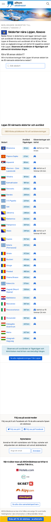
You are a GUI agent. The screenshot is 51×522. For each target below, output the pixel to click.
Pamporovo (11, 225)
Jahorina (10, 213)
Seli (7, 207)
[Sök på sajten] (48, 4)
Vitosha (9, 177)
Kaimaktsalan (12, 183)
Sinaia (9, 253)
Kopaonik (10, 162)
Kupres (9, 239)
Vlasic (8, 231)
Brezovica (10, 148)
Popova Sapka (12, 156)
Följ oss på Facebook (33, 429)
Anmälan (36, 451)
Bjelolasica (10, 298)
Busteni (9, 259)
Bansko (9, 195)
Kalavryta (10, 283)
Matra (8, 332)
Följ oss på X (14, 429)
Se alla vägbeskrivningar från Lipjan (25, 358)
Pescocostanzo (12, 310)
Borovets (10, 189)
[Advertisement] (25, 96)
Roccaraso (10, 304)
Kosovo (15, 28)
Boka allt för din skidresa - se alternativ (25, 519)
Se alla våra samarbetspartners (25, 504)
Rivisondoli (10, 318)
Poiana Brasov (12, 277)
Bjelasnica (10, 219)
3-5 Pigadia (11, 201)
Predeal (9, 271)
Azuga (9, 265)
